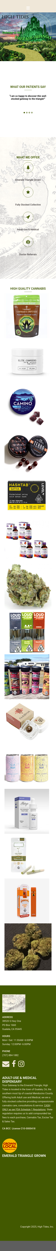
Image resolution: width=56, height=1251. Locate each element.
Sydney (43, 1245)
